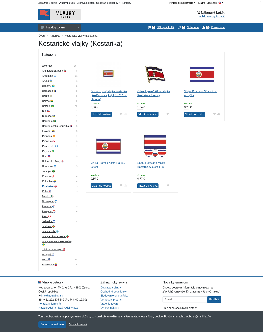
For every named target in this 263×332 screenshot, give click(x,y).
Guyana (48, 151)
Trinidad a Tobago (53, 249)
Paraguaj (49, 211)
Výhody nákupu (67, 3)
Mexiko (48, 196)
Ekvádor (48, 131)
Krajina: (210, 3)
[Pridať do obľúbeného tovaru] (121, 114)
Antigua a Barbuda (54, 70)
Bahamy (48, 85)
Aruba (47, 80)
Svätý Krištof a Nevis (55, 236)
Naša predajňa (47, 307)
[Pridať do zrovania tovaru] (125, 114)
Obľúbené (186, 27)
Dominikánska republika (57, 125)
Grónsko (48, 141)
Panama (48, 206)
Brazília (48, 105)
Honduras (49, 166)
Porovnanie (212, 27)
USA (46, 259)
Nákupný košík (159, 27)
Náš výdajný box (68, 307)
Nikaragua (49, 201)
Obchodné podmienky (113, 291)
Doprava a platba (86, 3)
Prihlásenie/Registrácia (182, 3)
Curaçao (48, 115)
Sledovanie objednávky (108, 3)
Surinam (48, 226)
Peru (46, 216)
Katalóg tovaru (60, 27)
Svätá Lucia (50, 231)
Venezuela (49, 264)
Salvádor (48, 221)
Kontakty (126, 3)
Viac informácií (78, 324)
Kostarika (49, 186)
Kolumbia (49, 181)
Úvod (41, 35)
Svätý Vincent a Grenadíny (57, 243)
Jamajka (48, 171)
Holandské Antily (53, 161)
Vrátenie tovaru (109, 303)
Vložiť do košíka (101, 114)
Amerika (55, 35)
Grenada (48, 136)
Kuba (46, 191)
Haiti (46, 156)
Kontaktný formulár (49, 303)
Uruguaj (48, 254)
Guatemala (50, 146)
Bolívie (47, 100)
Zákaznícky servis (47, 3)
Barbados (49, 90)
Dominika (49, 120)
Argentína (49, 75)
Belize (47, 95)
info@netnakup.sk (52, 295)
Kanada (48, 176)
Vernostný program (111, 299)
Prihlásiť (214, 299)
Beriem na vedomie (52, 324)
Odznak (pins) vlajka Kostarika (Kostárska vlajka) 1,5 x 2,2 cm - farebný (109, 95)
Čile (46, 110)
